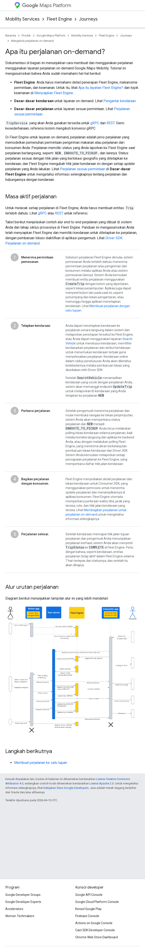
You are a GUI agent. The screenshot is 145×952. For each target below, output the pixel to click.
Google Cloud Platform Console (97, 902)
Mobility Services (22, 19)
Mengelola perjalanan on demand (32, 40)
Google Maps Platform (51, 35)
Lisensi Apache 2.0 (101, 783)
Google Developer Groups (23, 895)
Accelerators (14, 909)
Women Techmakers (19, 916)
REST (110, 123)
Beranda (10, 35)
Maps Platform (46, 5)
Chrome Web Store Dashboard (96, 937)
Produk (26, 35)
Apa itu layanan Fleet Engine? (100, 88)
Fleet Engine (59, 19)
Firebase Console (87, 916)
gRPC (94, 123)
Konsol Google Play (88, 909)
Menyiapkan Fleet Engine (53, 93)
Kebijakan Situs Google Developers (66, 788)
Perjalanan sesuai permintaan (82, 169)
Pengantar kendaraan (119, 101)
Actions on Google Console (93, 923)
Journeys (88, 19)
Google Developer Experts (23, 902)
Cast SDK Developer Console (95, 930)
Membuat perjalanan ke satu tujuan (40, 763)
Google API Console (88, 895)
